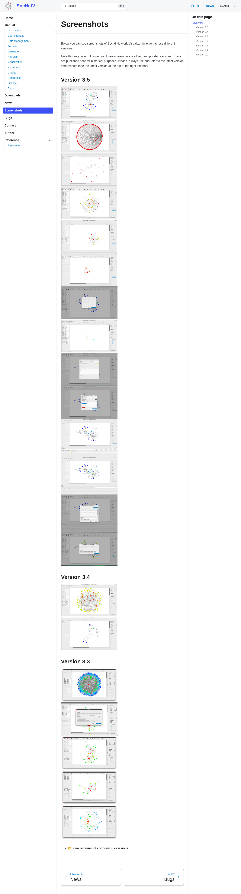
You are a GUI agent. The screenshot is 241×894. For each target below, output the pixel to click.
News (210, 6)
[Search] (94, 6)
